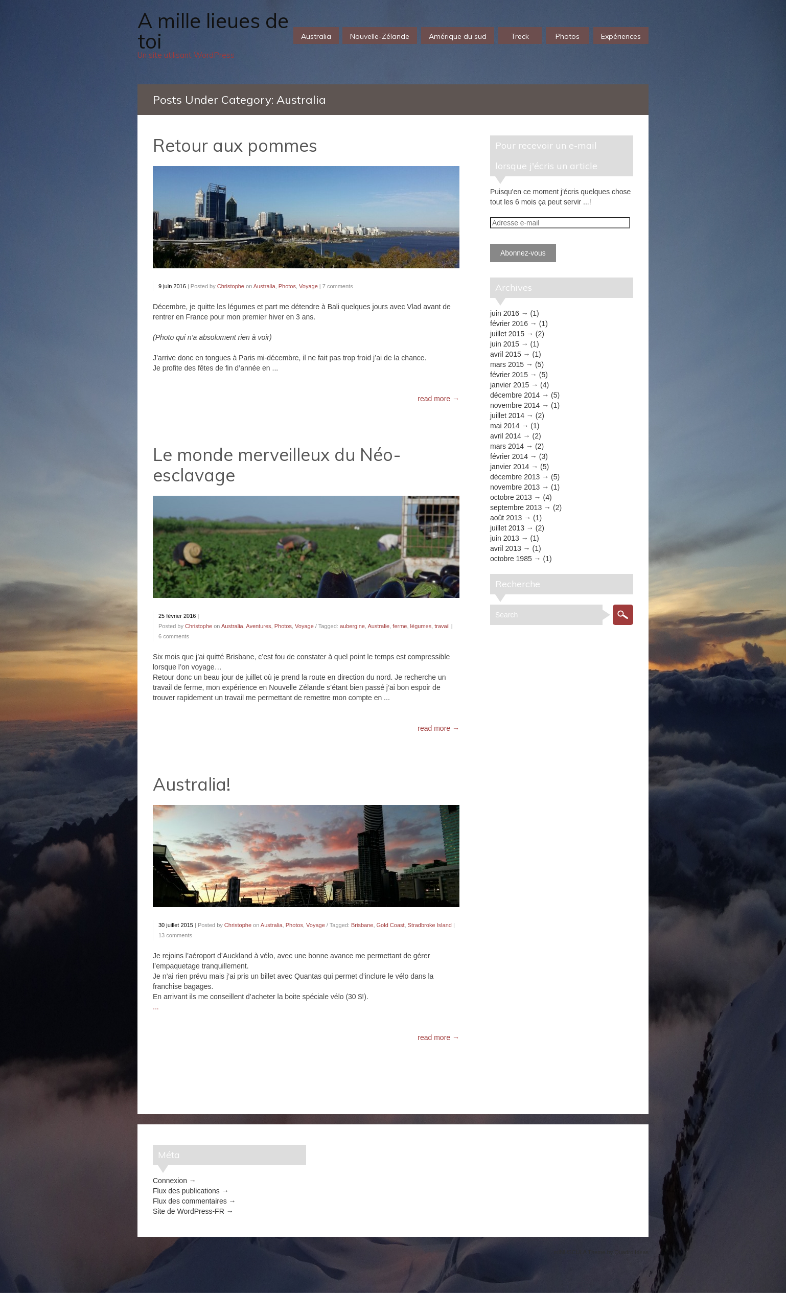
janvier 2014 (509, 467)
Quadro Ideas (631, 1252)
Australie (378, 626)
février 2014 (509, 456)
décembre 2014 (515, 395)
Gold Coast (391, 925)
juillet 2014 (507, 415)
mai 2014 (505, 426)
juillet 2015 (507, 334)
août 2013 (506, 518)
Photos (287, 286)
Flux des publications (186, 1191)
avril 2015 (505, 354)
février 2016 (509, 323)
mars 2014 (507, 446)
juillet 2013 (507, 528)
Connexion (170, 1180)
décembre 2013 (515, 477)
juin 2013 (504, 538)
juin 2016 (504, 313)
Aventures (258, 626)
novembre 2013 (515, 487)
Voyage (308, 286)
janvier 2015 (509, 385)
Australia (264, 286)
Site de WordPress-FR (188, 1211)
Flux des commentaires (190, 1201)
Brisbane (362, 925)
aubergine (352, 626)
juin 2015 (504, 344)
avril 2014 (505, 436)
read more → (438, 399)
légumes (421, 626)
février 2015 (509, 375)
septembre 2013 (516, 507)
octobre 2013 (511, 497)
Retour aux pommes (235, 145)
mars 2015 (507, 364)
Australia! (191, 784)
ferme (399, 626)
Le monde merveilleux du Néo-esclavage (277, 465)
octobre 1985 (511, 559)
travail (441, 626)
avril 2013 (505, 548)
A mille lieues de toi (213, 30)
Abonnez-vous (523, 253)
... (156, 1007)
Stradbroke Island (430, 925)
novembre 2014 (515, 405)
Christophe (230, 286)
